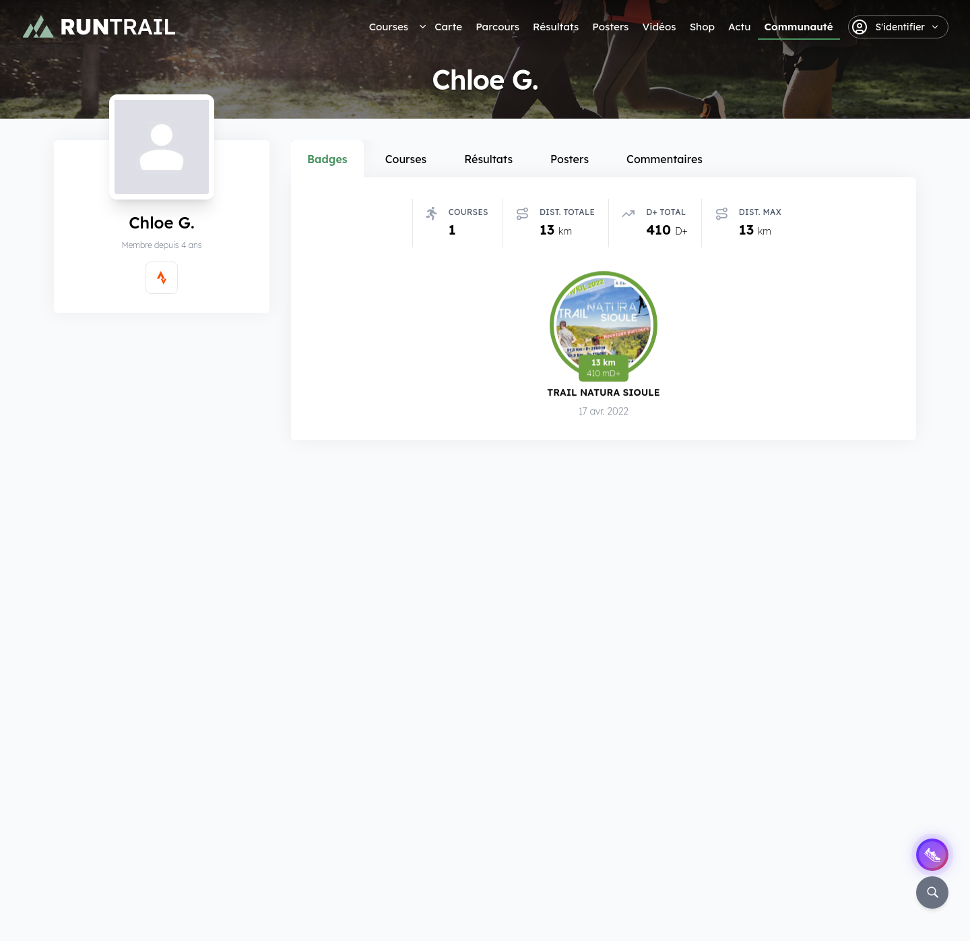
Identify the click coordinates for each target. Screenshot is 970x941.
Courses (388, 26)
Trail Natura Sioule (603, 393)
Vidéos (659, 26)
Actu (739, 26)
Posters (610, 26)
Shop (702, 26)
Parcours (497, 26)
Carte (448, 26)
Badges (327, 159)
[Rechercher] (932, 892)
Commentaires (664, 159)
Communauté (799, 26)
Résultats (556, 26)
